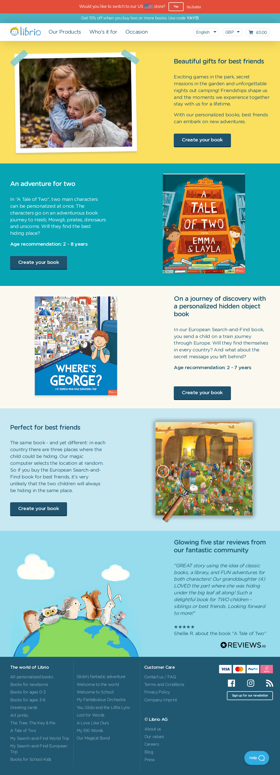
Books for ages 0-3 (28, 692)
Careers (151, 744)
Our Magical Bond (93, 738)
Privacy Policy (157, 692)
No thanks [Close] (194, 6)
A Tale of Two (23, 731)
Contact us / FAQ (160, 677)
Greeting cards (23, 708)
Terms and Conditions (164, 685)
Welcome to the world (98, 685)
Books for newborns (29, 685)
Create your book (202, 140)
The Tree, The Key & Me (32, 723)
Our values (154, 737)
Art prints (19, 716)
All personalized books (31, 677)
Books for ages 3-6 (28, 700)
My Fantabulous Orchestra (101, 700)
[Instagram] (250, 683)
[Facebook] (231, 683)
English (203, 32)
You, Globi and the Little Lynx (103, 708)
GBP (229, 32)
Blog (148, 752)
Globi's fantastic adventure (101, 677)
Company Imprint (160, 700)
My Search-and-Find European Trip (38, 749)
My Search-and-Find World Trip (39, 739)
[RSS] (266, 683)
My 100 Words (90, 731)
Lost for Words (90, 715)
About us (152, 729)
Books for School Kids (30, 760)
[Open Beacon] (256, 758)
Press (149, 760)
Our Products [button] (65, 32)
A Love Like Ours (93, 723)
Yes (176, 6)
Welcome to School (95, 692)
